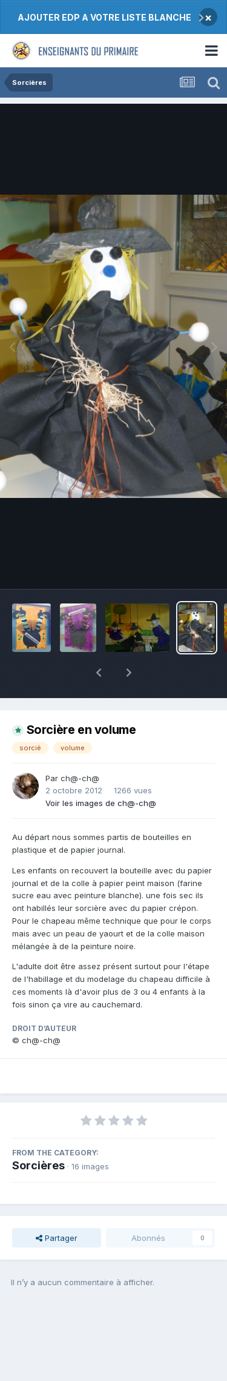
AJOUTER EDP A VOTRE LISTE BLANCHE (104, 17)
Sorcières (38, 1133)
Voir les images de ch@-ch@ (100, 771)
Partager (56, 1206)
